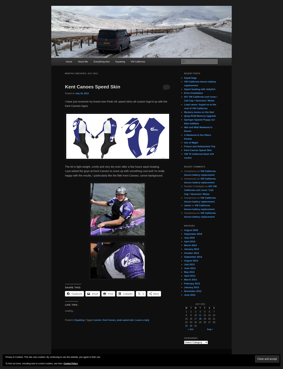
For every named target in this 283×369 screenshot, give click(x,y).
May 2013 (189, 272)
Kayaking (120, 61)
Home (69, 61)
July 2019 (189, 237)
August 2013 (191, 260)
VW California (138, 61)
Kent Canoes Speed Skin (92, 86)
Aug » (210, 329)
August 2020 (191, 230)
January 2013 (191, 287)
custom (97, 320)
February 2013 (192, 283)
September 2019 (193, 234)
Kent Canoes (109, 320)
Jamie (187, 205)
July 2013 (189, 264)
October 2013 (191, 253)
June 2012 (189, 295)
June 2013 (189, 268)
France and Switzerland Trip (199, 146)
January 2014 (191, 249)
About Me (83, 61)
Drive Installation (193, 93)
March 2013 (190, 279)
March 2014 (190, 245)
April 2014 (189, 241)
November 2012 (192, 291)
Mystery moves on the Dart (199, 112)
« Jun (190, 329)
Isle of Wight (191, 142)
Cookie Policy (71, 363)
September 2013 (193, 257)
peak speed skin (125, 320)
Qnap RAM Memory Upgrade (200, 116)
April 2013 (189, 275)
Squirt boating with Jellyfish (199, 89)
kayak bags (190, 78)
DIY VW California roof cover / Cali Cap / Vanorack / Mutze (200, 190)
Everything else (102, 61)
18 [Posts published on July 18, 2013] (200, 319)
